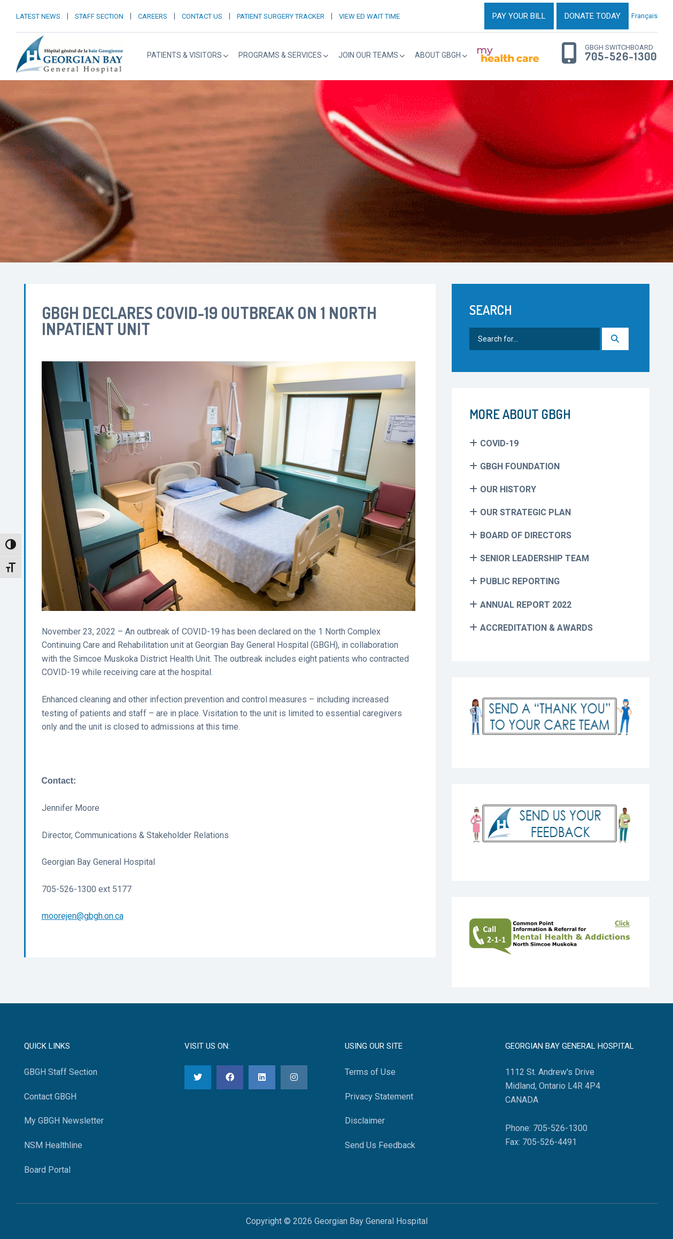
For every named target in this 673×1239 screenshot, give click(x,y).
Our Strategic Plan (525, 512)
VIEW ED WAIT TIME (369, 16)
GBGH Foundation (520, 466)
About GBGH (438, 55)
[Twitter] (197, 1077)
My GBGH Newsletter (64, 1121)
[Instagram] (294, 1077)
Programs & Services (280, 55)
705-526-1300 (621, 57)
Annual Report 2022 (525, 605)
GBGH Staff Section (60, 1072)
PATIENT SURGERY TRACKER (280, 16)
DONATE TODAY (592, 16)
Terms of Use (370, 1072)
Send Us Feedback (380, 1145)
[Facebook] (229, 1077)
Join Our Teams (368, 55)
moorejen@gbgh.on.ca (82, 916)
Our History (508, 489)
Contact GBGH (50, 1096)
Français (644, 16)
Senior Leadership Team (534, 558)
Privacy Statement (379, 1096)
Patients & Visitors (184, 55)
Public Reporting (520, 581)
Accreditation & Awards (536, 628)
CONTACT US (202, 16)
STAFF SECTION (99, 16)
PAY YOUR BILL (519, 16)
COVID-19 (499, 443)
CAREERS (152, 16)
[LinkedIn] (262, 1077)
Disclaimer (365, 1121)
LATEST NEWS (38, 16)
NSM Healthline (53, 1145)
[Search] (615, 339)
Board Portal (47, 1170)
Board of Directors (525, 535)
